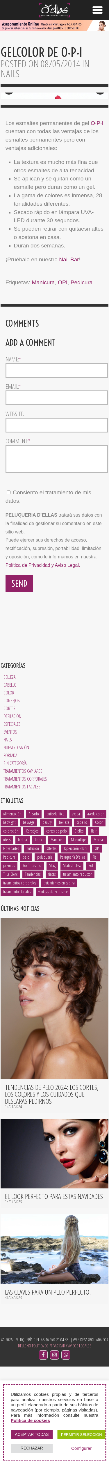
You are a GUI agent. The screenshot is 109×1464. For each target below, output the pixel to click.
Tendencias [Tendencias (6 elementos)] (32, 972)
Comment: (18, 535)
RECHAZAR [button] (32, 1448)
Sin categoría (14, 860)
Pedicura (82, 375)
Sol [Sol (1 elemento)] (90, 963)
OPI (62, 375)
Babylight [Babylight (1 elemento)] (9, 920)
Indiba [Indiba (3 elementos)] (22, 937)
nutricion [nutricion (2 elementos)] (32, 946)
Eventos (10, 829)
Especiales (12, 821)
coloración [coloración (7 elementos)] (10, 928)
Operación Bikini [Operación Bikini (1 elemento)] (75, 946)
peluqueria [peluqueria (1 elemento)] (45, 954)
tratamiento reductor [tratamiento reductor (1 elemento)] (77, 972)
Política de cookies (30, 1420)
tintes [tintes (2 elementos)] (52, 972)
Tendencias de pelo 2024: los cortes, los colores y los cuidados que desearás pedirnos (52, 1192)
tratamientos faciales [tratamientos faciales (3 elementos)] (17, 989)
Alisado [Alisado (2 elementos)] (34, 911)
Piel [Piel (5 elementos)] (94, 954)
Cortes (9, 806)
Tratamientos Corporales (25, 876)
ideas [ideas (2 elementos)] (6, 937)
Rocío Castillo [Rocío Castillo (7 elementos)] (31, 963)
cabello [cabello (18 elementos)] (82, 920)
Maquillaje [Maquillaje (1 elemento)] (78, 937)
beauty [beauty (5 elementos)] (46, 920)
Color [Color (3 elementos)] (99, 920)
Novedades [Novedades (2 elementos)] (11, 946)
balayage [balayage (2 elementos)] (29, 920)
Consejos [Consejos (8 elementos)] (32, 928)
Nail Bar (69, 353)
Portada (10, 853)
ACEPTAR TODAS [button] (32, 1434)
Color (8, 790)
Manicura (43, 375)
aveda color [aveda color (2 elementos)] (95, 911)
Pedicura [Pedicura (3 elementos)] (9, 954)
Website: (15, 507)
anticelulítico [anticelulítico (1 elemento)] (56, 911)
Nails (7, 837)
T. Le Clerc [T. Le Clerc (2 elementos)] (10, 972)
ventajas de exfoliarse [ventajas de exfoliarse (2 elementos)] (53, 989)
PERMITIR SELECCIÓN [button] (81, 1434)
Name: (13, 453)
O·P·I (97, 216)
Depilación (12, 813)
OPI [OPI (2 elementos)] (97, 946)
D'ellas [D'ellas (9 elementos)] (78, 928)
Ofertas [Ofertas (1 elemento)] (51, 946)
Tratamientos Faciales (21, 884)
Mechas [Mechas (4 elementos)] (99, 937)
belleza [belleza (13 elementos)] (64, 920)
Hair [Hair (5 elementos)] (94, 928)
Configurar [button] (81, 1448)
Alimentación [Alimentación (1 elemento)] (12, 911)
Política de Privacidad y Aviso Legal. (43, 662)
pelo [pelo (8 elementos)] (26, 954)
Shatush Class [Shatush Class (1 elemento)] (72, 963)
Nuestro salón (16, 845)
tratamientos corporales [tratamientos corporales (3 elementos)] (19, 980)
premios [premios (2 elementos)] (9, 963)
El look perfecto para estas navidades (54, 1293)
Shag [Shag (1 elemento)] (52, 963)
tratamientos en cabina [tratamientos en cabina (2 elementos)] (59, 980)
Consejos (11, 798)
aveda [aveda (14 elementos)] (76, 911)
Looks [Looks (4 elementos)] (39, 937)
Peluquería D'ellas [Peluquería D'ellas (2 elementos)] (72, 954)
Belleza (9, 774)
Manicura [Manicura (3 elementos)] (57, 937)
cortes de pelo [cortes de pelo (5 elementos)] (56, 928)
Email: (13, 480)
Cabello (10, 782)
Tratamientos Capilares (22, 868)
